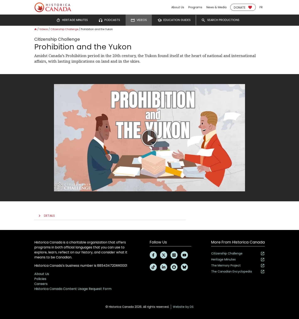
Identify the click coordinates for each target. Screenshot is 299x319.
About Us (177, 7)
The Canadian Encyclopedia (238, 271)
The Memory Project (238, 265)
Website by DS (183, 307)
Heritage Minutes (238, 259)
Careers (41, 283)
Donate (243, 7)
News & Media (216, 7)
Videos (43, 29)
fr (261, 7)
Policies (40, 278)
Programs (195, 7)
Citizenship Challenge (64, 29)
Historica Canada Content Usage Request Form (73, 288)
